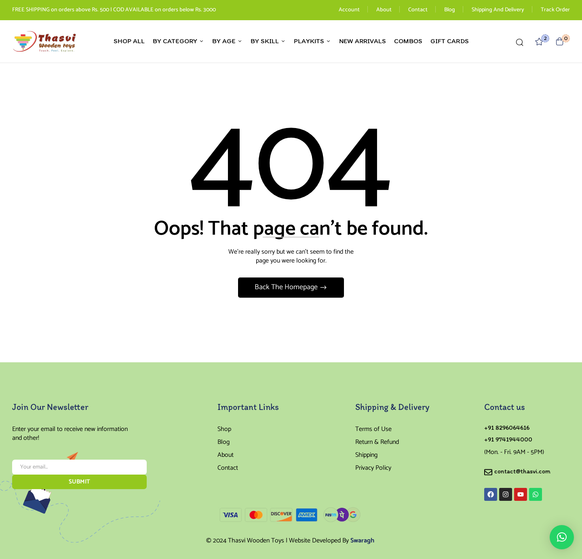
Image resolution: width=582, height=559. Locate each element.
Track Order (555, 10)
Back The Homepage (287, 287)
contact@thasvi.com (522, 471)
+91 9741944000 (508, 439)
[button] (560, 41)
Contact (418, 10)
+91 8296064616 (506, 427)
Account (349, 10)
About (384, 10)
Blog (449, 10)
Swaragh (362, 540)
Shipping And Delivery (498, 10)
